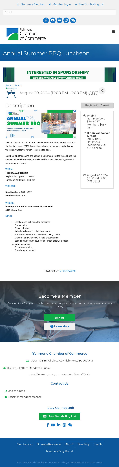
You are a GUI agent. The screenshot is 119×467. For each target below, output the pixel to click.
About (69, 444)
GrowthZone (68, 270)
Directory (83, 444)
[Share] (102, 90)
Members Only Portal (59, 451)
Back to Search (13, 85)
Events (98, 444)
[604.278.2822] (14, 391)
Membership (25, 444)
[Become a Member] (30, 4)
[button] (59, 317)
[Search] (59, 12)
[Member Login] (59, 4)
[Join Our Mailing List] (89, 4)
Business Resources (49, 444)
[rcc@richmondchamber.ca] (22, 397)
